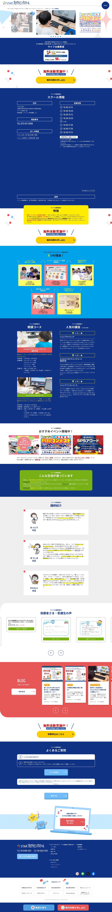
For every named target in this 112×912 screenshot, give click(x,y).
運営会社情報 (54, 854)
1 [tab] (51, 36)
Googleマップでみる (88, 190)
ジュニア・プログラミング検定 (69, 372)
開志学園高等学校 (56, 887)
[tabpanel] (56, 22)
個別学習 (37, 460)
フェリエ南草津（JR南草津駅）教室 (28, 138)
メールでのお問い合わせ (28, 856)
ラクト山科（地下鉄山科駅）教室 (27, 135)
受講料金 (53, 849)
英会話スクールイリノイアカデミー (85, 893)
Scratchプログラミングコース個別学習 (71, 360)
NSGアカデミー (41, 893)
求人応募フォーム (82, 849)
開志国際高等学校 (70, 887)
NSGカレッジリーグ (85, 887)
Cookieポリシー (54, 867)
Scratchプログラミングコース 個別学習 (41, 218)
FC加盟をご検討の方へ (69, 844)
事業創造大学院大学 (27, 887)
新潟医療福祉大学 (41, 887)
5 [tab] (60, 36)
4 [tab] (58, 36)
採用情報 (80, 844)
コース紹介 (53, 847)
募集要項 (80, 847)
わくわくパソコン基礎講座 (60, 218)
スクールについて (55, 844)
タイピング (35, 216)
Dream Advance (70, 893)
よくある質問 (53, 772)
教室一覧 (48, 8)
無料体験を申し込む (56, 79)
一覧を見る (21, 691)
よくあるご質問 (55, 860)
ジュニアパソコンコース (68, 385)
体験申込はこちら (56, 734)
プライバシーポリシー (56, 864)
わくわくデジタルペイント (80, 393)
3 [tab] (56, 36)
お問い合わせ (54, 862)
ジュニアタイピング (67, 337)
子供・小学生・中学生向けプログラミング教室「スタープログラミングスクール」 (25, 8)
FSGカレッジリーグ (27, 893)
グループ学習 (49, 458)
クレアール (56, 893)
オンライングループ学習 (82, 458)
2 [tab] (53, 36)
